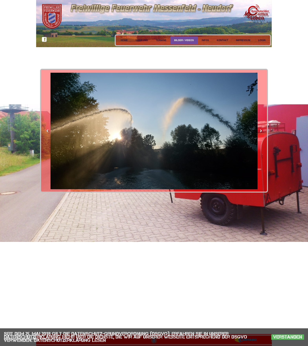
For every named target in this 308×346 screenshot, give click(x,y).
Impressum (243, 40)
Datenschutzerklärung (32, 337)
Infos (205, 40)
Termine (161, 40)
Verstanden (287, 337)
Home (124, 40)
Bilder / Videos (184, 40)
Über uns (142, 40)
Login (262, 40)
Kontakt (222, 40)
